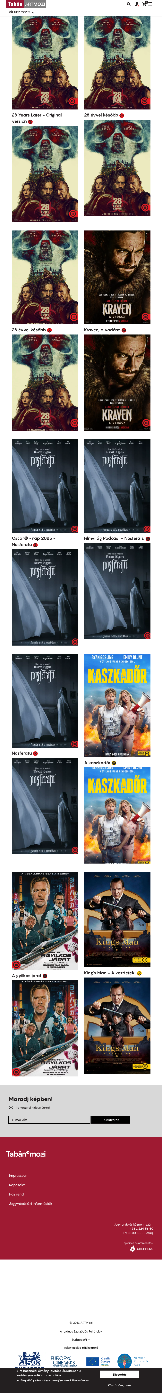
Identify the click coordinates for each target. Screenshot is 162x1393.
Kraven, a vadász (102, 329)
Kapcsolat (17, 1185)
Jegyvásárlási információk (30, 1204)
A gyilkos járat (26, 975)
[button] (138, 4)
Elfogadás (120, 1374)
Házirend (16, 1194)
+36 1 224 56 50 (141, 1228)
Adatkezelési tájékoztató (81, 1347)
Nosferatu (22, 753)
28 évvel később (101, 114)
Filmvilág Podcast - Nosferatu (114, 538)
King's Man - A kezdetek (110, 972)
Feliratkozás (111, 1120)
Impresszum (19, 1175)
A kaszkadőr (97, 762)
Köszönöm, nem (119, 1385)
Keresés (129, 4)
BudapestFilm (81, 1339)
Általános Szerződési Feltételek (81, 1331)
